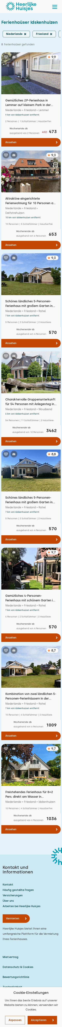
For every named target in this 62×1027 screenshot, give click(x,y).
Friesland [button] (42, 33)
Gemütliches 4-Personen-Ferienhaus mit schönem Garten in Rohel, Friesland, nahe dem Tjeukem (29, 598)
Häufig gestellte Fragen (18, 890)
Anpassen (15, 1020)
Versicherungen (13, 895)
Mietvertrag (10, 957)
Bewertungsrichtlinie (16, 977)
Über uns (8, 900)
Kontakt (8, 884)
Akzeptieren (38, 1020)
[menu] (54, 6)
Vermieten (12, 918)
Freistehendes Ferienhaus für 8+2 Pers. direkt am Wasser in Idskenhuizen (29, 794)
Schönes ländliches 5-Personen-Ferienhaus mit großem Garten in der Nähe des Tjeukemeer (29, 304)
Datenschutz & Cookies (18, 967)
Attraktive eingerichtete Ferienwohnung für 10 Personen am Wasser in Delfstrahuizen (30, 201)
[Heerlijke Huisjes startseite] (21, 6)
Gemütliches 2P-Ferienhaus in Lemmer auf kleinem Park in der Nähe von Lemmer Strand (28, 103)
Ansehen (10, 142)
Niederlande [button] (14, 33)
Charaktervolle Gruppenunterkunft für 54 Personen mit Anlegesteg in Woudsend (30, 402)
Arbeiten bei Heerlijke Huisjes (22, 906)
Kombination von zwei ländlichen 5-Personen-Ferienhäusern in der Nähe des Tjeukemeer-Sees (30, 696)
